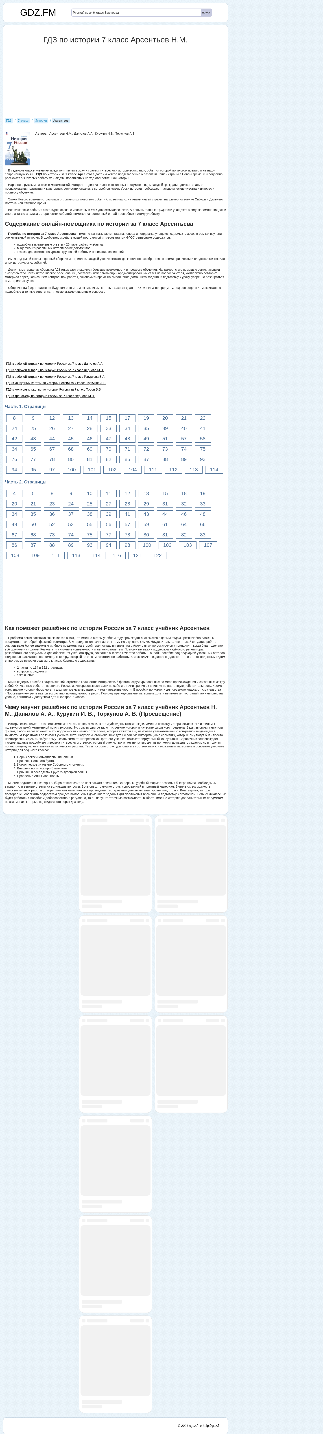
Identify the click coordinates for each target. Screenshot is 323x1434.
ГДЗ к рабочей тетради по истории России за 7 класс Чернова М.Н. (55, 370)
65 (33, 449)
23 (52, 504)
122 (157, 555)
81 (89, 459)
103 (187, 545)
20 (165, 418)
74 (184, 449)
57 (184, 438)
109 (35, 555)
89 (184, 459)
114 (214, 469)
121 (137, 555)
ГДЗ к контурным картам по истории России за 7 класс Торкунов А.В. (56, 383)
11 (108, 493)
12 (52, 418)
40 (184, 428)
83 (202, 535)
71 (127, 449)
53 (71, 524)
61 (165, 524)
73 (165, 449)
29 (146, 504)
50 (33, 524)
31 (165, 504)
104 (133, 469)
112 (173, 469)
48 (127, 438)
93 (202, 459)
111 (153, 469)
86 (14, 545)
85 (127, 459)
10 (89, 493)
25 (33, 428)
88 (165, 459)
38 (89, 514)
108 (15, 555)
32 (184, 504)
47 (108, 438)
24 (14, 428)
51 (165, 438)
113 (194, 469)
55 (89, 524)
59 (146, 524)
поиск (206, 12)
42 (14, 438)
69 (89, 449)
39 (165, 428)
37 (71, 514)
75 (202, 449)
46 (89, 438)
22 (202, 418)
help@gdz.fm (212, 1425)
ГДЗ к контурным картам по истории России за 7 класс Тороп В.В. (54, 389)
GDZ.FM (38, 12)
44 (52, 438)
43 (33, 438)
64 (14, 449)
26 (52, 428)
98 (127, 545)
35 (146, 428)
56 (108, 524)
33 (108, 428)
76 (14, 459)
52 (52, 524)
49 (146, 438)
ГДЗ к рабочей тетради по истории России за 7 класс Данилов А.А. (54, 363)
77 (33, 459)
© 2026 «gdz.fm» (190, 1425)
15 (108, 418)
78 (52, 459)
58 (202, 438)
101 (92, 469)
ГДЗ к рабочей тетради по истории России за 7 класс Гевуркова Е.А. (55, 376)
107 (208, 545)
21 (184, 418)
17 (127, 418)
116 (117, 555)
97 (52, 469)
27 (71, 428)
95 (33, 469)
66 (202, 524)
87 (146, 459)
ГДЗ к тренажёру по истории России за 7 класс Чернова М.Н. (50, 396)
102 (112, 469)
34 (127, 428)
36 (52, 514)
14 (89, 418)
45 (71, 438)
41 (202, 428)
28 (89, 428)
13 (71, 418)
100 (72, 469)
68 (71, 449)
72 (146, 449)
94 (14, 469)
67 (52, 449)
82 (108, 459)
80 (71, 459)
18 (184, 493)
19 (146, 418)
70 (108, 449)
